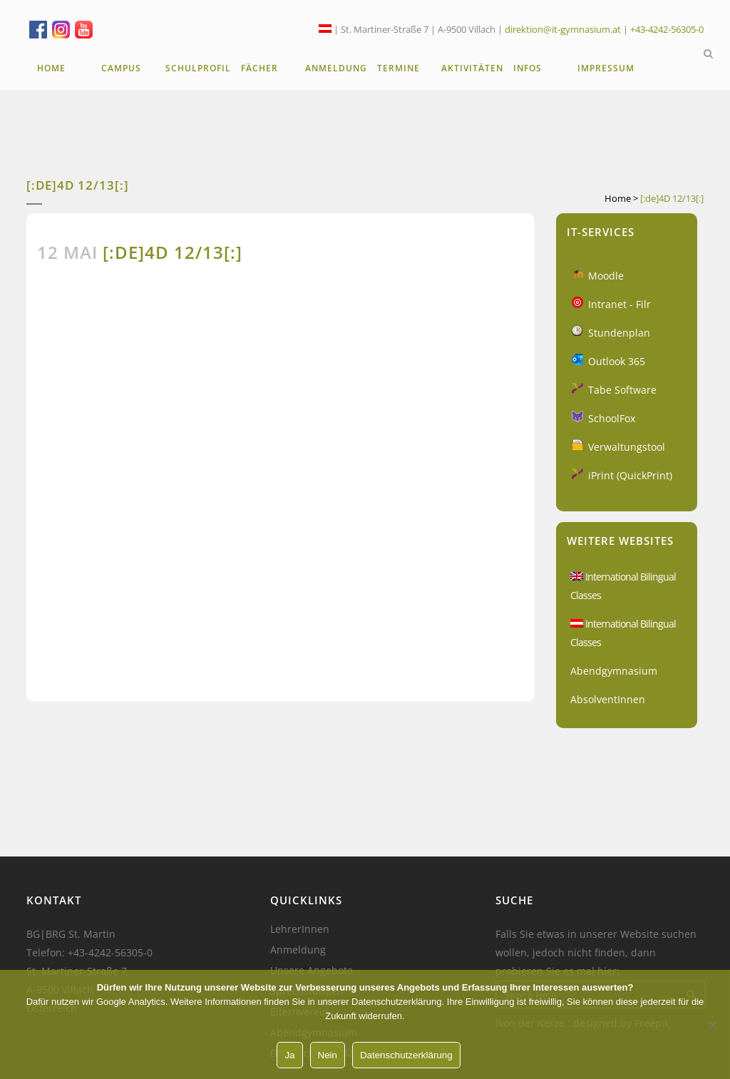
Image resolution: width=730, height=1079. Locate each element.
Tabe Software (622, 390)
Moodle (606, 275)
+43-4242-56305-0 (667, 29)
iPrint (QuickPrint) (630, 475)
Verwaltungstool (626, 447)
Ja (289, 1055)
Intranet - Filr (619, 304)
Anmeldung (298, 950)
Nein (327, 1055)
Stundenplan (619, 332)
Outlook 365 (616, 361)
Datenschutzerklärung (406, 1055)
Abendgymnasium (613, 670)
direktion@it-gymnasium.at (563, 29)
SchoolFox (611, 418)
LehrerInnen (299, 929)
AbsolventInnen (607, 699)
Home (618, 198)
